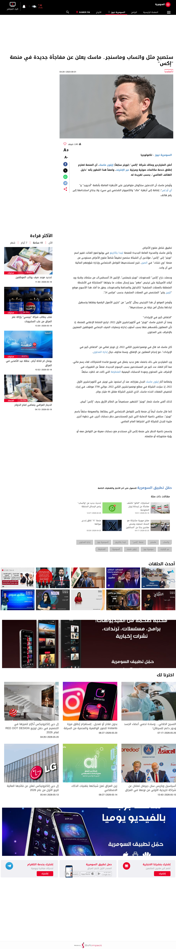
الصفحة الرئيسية (150, 12)
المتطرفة (116, 372)
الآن (51, 243)
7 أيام (24, 243)
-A (66, 157)
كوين (168, 292)
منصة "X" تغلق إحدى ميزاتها (91, 522)
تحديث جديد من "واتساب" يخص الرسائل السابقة (89, 504)
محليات (11, 273)
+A (66, 150)
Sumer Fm (84, 12)
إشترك (44, 873)
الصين (144, 262)
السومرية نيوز (116, 12)
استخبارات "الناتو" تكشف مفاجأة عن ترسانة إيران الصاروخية (138, 506)
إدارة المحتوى (100, 352)
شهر (12, 243)
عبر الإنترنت (122, 170)
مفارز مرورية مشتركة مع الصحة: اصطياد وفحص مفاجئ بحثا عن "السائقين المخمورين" (137, 526)
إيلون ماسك (106, 165)
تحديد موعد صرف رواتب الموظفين (34, 277)
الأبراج (98, 12)
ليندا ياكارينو (116, 252)
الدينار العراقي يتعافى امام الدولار (33, 405)
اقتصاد (11, 400)
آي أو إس (167, 190)
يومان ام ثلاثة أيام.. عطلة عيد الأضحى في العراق (29, 363)
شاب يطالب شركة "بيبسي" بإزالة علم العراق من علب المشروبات (32, 319)
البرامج (134, 12)
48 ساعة (38, 243)
